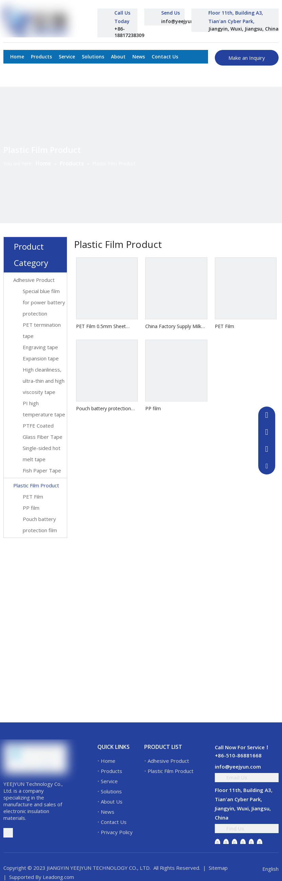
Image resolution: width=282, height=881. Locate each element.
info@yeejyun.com (183, 21)
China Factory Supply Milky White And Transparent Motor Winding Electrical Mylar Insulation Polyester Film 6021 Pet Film (174, 326)
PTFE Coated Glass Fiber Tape (42, 431)
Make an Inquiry (246, 57)
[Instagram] (251, 843)
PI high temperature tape (44, 409)
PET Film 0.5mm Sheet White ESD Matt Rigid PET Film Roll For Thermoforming (104, 326)
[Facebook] (217, 843)
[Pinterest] (259, 843)
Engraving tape (40, 347)
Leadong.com (58, 877)
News (107, 811)
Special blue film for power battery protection (44, 302)
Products (111, 771)
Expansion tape (41, 358)
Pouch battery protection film (40, 525)
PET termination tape (42, 330)
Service (109, 781)
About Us (112, 801)
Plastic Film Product (36, 485)
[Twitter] (234, 843)
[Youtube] (243, 843)
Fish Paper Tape (42, 470)
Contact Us (114, 822)
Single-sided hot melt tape (41, 454)
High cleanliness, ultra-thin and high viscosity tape (43, 380)
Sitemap (218, 867)
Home (108, 760)
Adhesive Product (34, 279)
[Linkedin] (226, 843)
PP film (31, 507)
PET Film (33, 496)
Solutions (111, 791)
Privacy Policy (117, 832)
